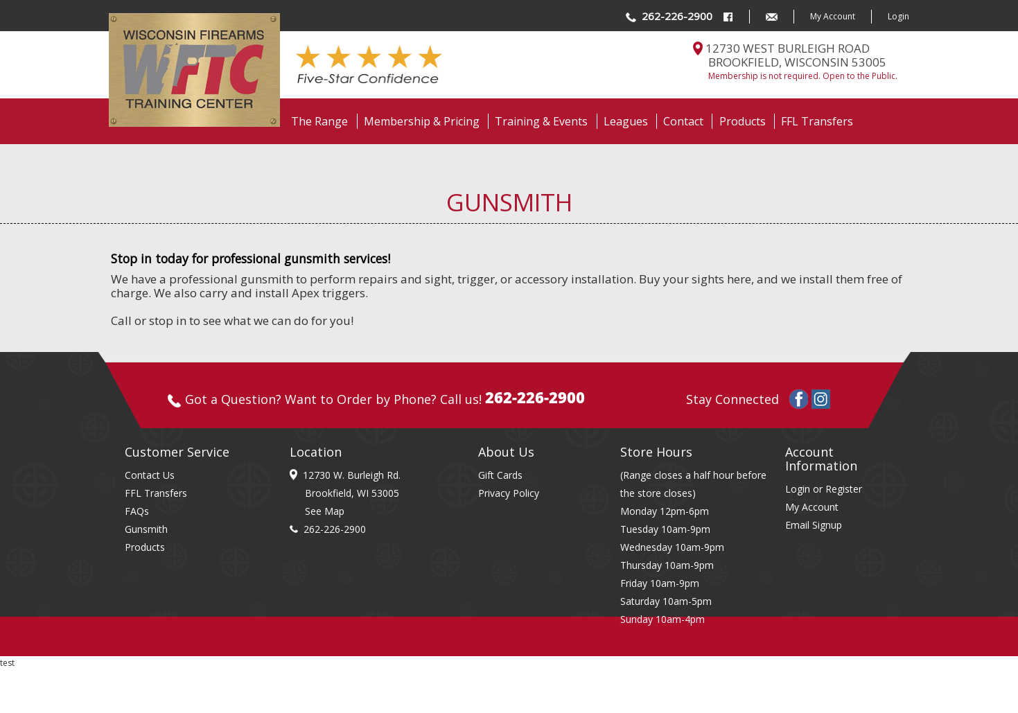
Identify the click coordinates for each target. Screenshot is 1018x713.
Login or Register (823, 488)
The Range (319, 121)
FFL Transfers (817, 121)
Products (742, 121)
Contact (683, 121)
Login (898, 16)
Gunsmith (146, 529)
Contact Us (150, 475)
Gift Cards (500, 475)
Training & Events (541, 121)
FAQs (137, 511)
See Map (324, 511)
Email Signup (813, 524)
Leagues (626, 121)
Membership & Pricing (422, 121)
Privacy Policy (508, 493)
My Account (832, 16)
